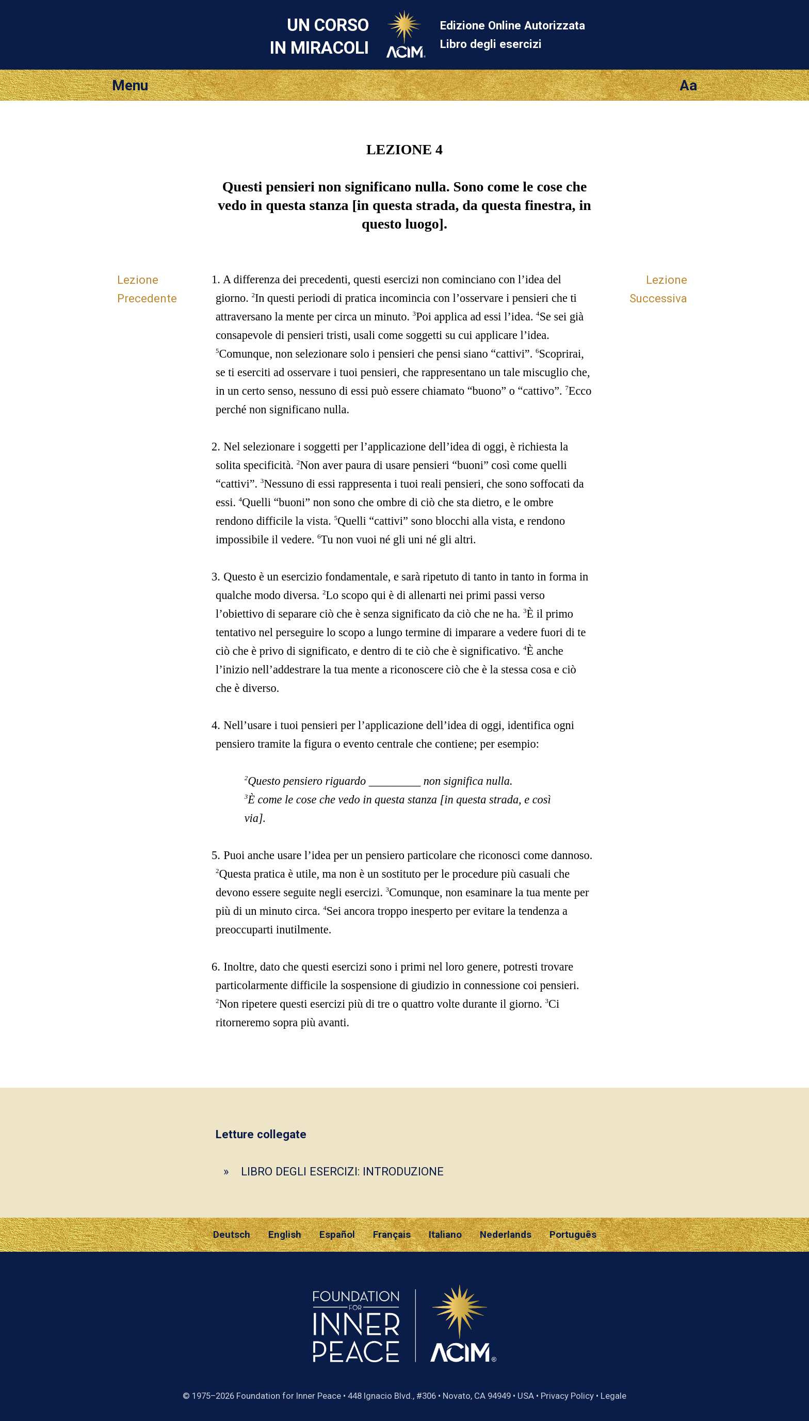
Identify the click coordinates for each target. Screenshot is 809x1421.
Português (572, 1234)
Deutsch (231, 1234)
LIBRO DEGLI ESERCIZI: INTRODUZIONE (342, 1171)
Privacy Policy (567, 1396)
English (284, 1234)
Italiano (445, 1234)
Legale (613, 1396)
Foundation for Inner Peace (288, 1396)
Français (392, 1234)
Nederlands (505, 1234)
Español (337, 1234)
